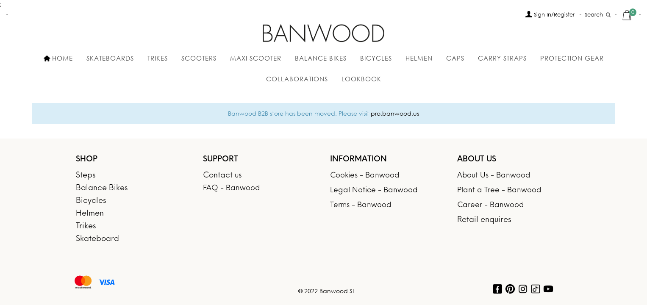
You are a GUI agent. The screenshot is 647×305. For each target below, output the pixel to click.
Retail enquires (484, 220)
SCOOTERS (199, 58)
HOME (58, 58)
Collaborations (297, 79)
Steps (85, 176)
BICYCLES (376, 58)
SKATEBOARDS (110, 58)
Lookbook (361, 79)
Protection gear (572, 58)
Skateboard (97, 239)
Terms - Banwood (360, 205)
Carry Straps (502, 58)
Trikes (157, 58)
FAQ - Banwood (231, 188)
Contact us (222, 176)
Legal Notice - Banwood (373, 190)
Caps (455, 58)
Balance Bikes (321, 58)
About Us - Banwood (493, 176)
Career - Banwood (490, 205)
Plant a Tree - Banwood (499, 190)
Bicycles (91, 201)
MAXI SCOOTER (255, 58)
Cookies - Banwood (364, 176)
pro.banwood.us (395, 113)
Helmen (419, 58)
